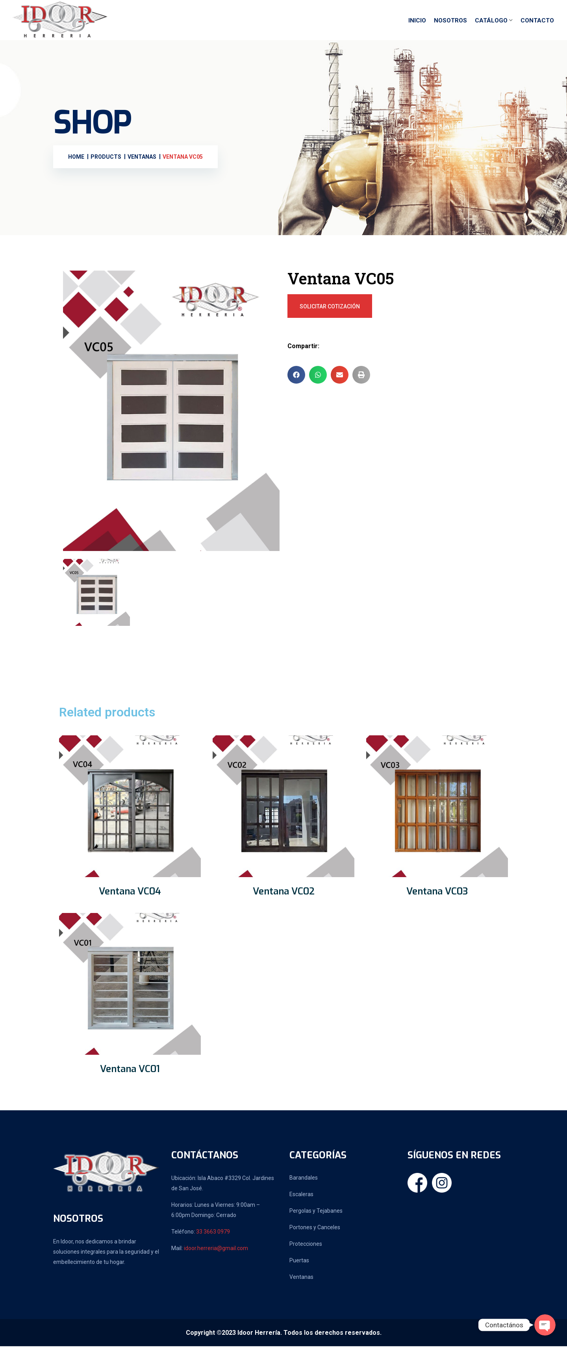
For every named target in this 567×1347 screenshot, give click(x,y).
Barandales (303, 1178)
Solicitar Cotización (330, 307)
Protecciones (305, 1244)
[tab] (96, 592)
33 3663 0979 (213, 1232)
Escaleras (301, 1195)
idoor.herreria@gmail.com (216, 1249)
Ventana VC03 (437, 892)
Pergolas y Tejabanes (316, 1211)
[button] (296, 375)
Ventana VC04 (130, 892)
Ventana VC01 (130, 1069)
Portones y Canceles (314, 1228)
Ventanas (301, 1278)
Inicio (417, 20)
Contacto (537, 20)
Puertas (299, 1261)
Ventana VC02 (284, 892)
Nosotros (450, 20)
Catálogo (491, 20)
